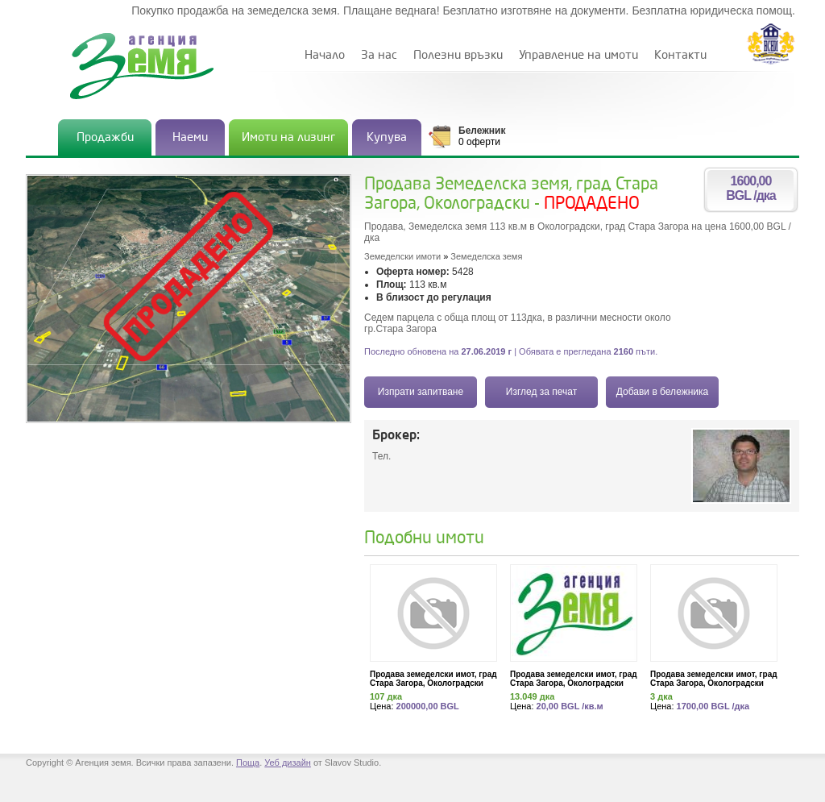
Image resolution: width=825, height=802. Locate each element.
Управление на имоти (578, 55)
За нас (379, 55)
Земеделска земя (486, 256)
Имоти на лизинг (288, 137)
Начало (325, 55)
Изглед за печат (541, 391)
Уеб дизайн (287, 762)
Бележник (481, 130)
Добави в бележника (662, 391)
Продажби (105, 137)
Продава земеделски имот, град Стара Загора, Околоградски (433, 679)
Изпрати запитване (420, 391)
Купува (387, 137)
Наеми (190, 137)
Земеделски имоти (402, 256)
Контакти (680, 55)
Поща (247, 762)
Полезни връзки (458, 55)
